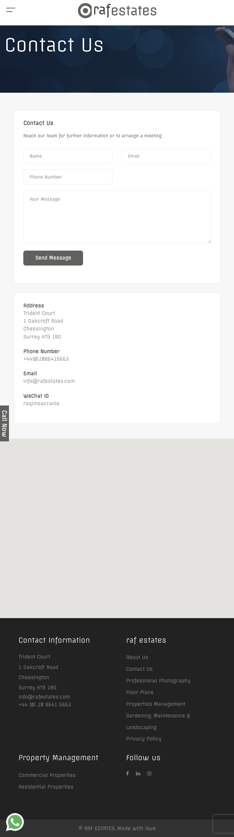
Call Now (4, 423)
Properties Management (155, 704)
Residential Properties (46, 787)
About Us (137, 657)
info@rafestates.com (44, 697)
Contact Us (139, 669)
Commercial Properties (47, 775)
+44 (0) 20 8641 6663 (45, 705)
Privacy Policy (144, 739)
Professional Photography (158, 681)
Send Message (53, 258)
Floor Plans (140, 692)
